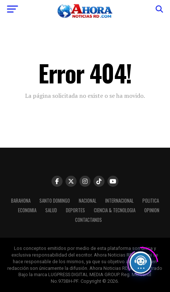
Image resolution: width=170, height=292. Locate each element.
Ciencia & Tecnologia (114, 210)
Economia (27, 210)
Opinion (151, 210)
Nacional (87, 200)
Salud (51, 210)
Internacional (119, 200)
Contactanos (88, 219)
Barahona (21, 200)
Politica (150, 200)
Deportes (75, 210)
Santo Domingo (54, 200)
